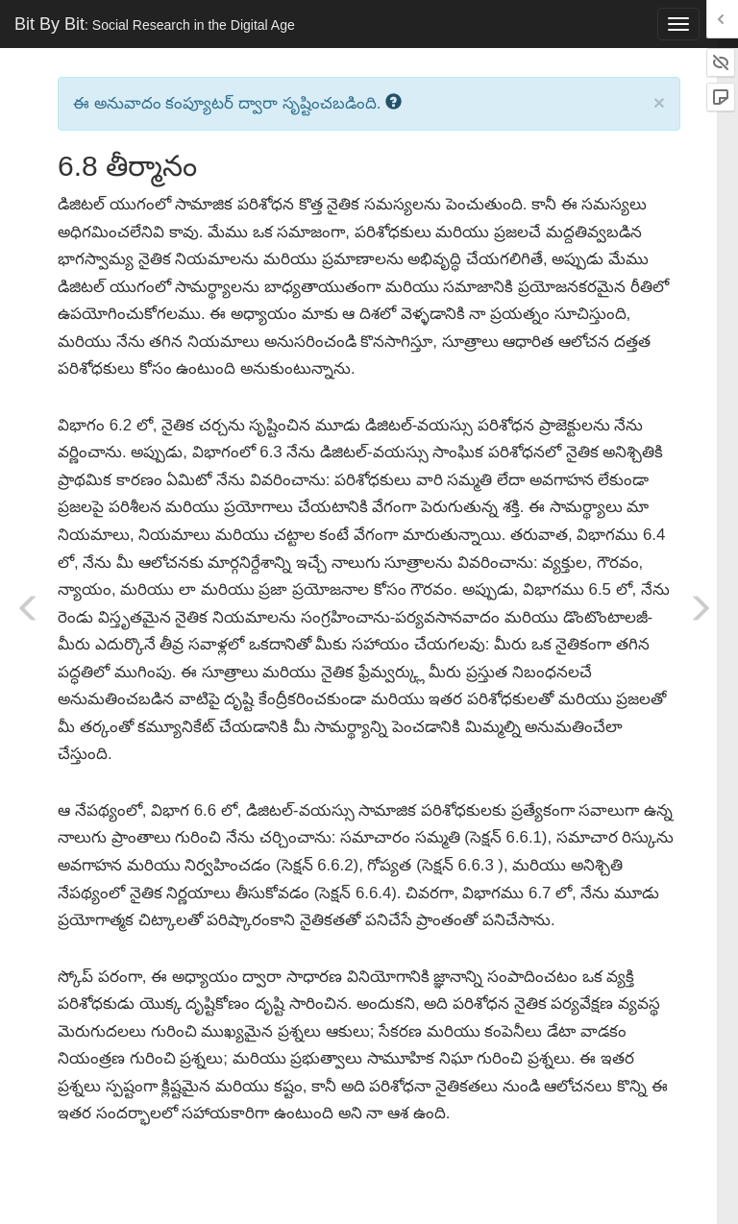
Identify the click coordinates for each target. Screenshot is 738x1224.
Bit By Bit (154, 24)
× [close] (659, 102)
